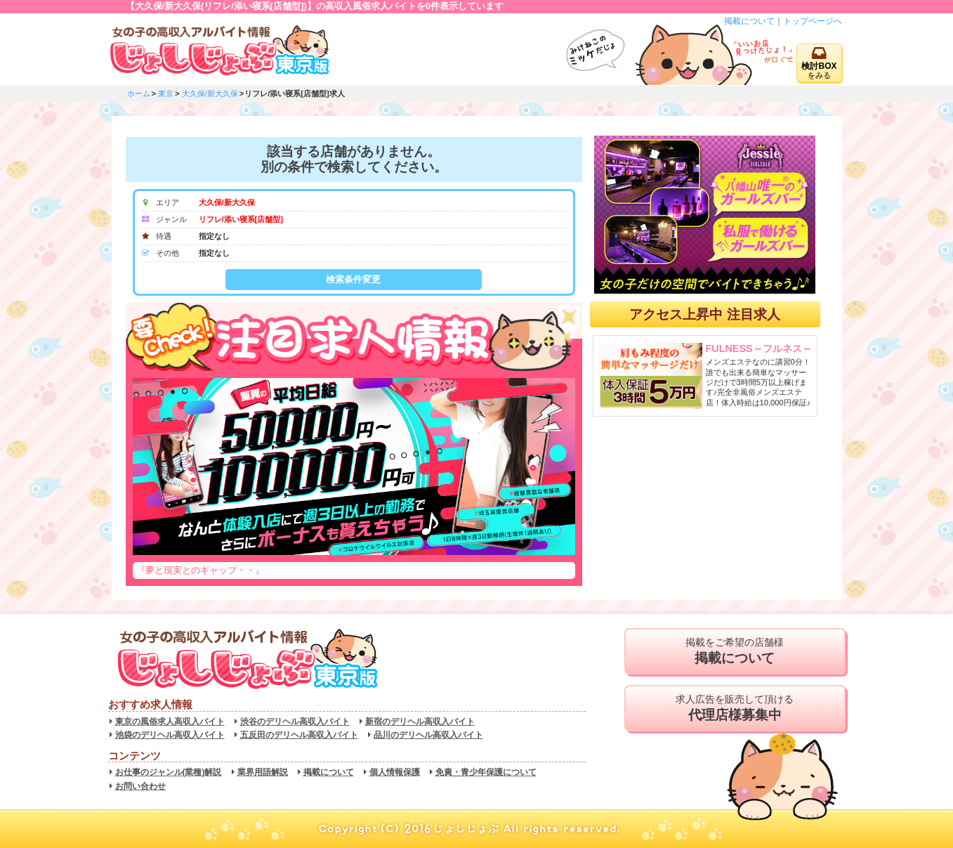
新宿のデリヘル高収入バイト (420, 721)
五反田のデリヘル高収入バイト (299, 735)
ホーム (138, 93)
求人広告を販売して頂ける (735, 708)
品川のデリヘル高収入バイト (428, 735)
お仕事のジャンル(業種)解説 (168, 772)
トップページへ (812, 21)
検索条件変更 (353, 279)
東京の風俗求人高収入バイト (170, 721)
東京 (165, 93)
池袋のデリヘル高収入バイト (170, 735)
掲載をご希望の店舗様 (735, 651)
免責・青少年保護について (486, 772)
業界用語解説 (262, 772)
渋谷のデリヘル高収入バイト (295, 721)
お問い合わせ (140, 786)
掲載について (749, 21)
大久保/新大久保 (210, 93)
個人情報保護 (394, 772)
